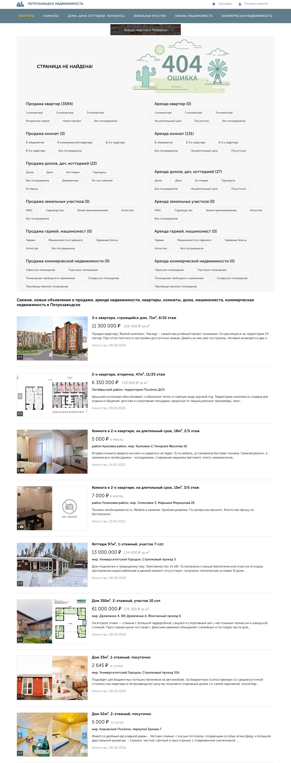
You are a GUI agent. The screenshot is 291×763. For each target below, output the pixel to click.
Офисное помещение (40, 270)
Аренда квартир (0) (172, 104)
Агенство (127, 210)
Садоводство (55, 210)
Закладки (222, 3)
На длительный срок (168, 121)
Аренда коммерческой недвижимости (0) (194, 261)
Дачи (50, 172)
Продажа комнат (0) (45, 134)
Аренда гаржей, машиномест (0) (185, 232)
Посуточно (201, 121)
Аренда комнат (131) (174, 134)
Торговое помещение (83, 270)
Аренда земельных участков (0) (184, 202)
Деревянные (70, 180)
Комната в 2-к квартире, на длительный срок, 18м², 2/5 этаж (146, 431)
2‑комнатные (65, 112)
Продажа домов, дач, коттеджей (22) (61, 164)
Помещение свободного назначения (50, 278)
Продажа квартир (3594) (49, 104)
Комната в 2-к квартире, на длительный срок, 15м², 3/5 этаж (145, 488)
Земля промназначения (92, 210)
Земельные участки (150, 16)
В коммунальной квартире (74, 142)
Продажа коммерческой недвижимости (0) (68, 261)
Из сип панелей (102, 180)
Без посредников (105, 121)
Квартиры (27, 16)
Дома (29, 172)
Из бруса (32, 188)
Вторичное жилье (38, 121)
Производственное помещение (47, 286)
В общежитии (35, 142)
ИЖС (29, 210)
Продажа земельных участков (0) (58, 202)
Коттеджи (72, 172)
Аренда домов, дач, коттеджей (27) (188, 172)
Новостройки (72, 121)
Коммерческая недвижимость (247, 16)
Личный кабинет (253, 3)
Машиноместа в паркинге (66, 240)
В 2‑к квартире (115, 142)
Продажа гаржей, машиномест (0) (59, 232)
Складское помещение (103, 278)
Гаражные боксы (107, 240)
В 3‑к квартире (36, 150)
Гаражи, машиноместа (194, 16)
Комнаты (51, 16)
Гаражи (30, 240)
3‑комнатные (95, 112)
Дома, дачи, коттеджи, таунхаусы (96, 16)
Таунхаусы (99, 172)
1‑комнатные (34, 112)
